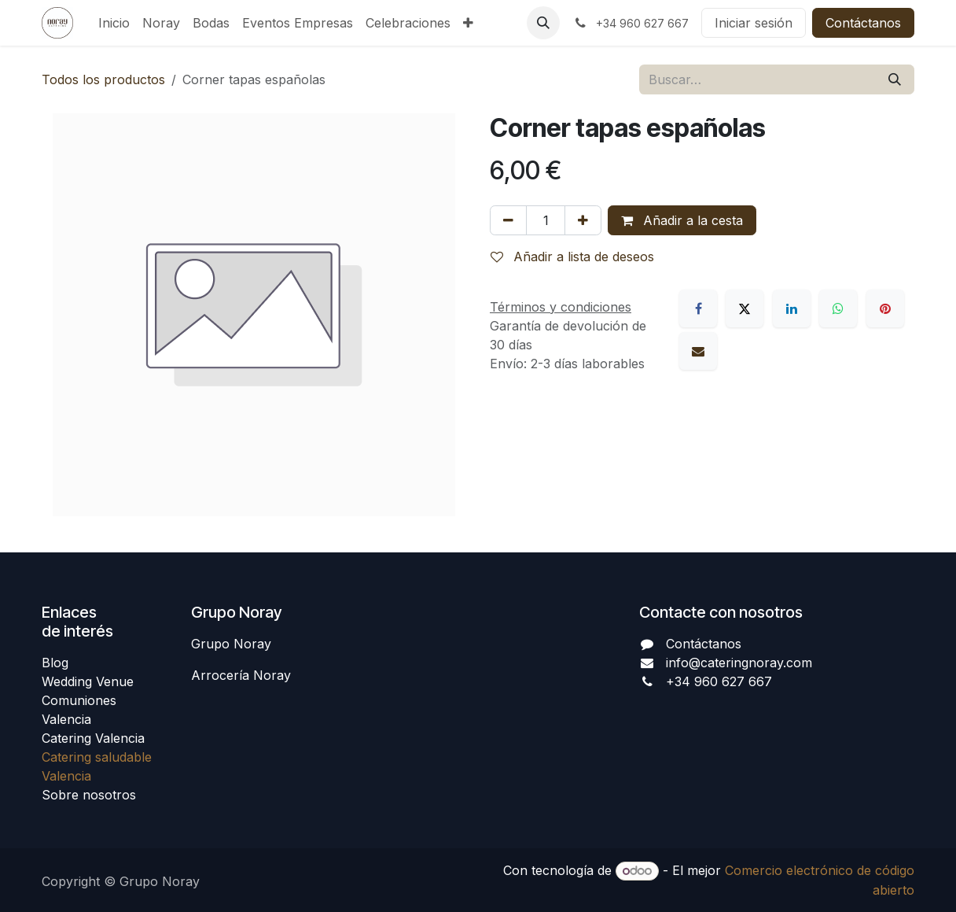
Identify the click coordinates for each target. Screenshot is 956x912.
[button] (543, 22)
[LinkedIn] (792, 308)
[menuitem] (114, 23)
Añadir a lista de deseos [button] (572, 256)
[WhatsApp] (838, 308)
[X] (744, 308)
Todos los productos (103, 79)
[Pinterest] (885, 308)
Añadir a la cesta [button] (682, 220)
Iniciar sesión (753, 23)
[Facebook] (698, 308)
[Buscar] (894, 79)
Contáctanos (863, 23)
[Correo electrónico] (698, 351)
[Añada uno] (582, 220)
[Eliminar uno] (508, 220)
